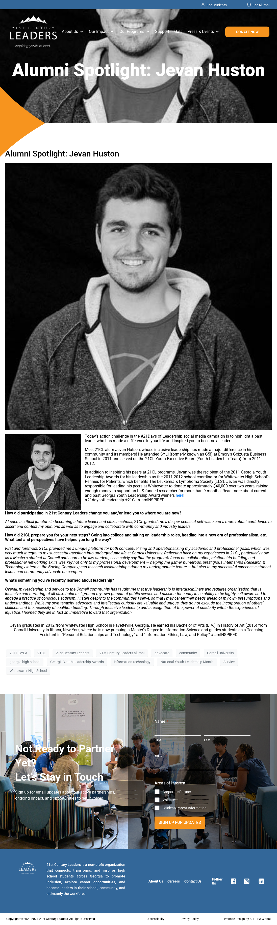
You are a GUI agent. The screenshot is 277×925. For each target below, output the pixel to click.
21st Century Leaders (72, 653)
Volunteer (170, 800)
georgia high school (25, 662)
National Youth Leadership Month (187, 662)
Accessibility (155, 919)
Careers (173, 881)
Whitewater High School (28, 671)
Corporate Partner (177, 792)
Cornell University (220, 653)
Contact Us (193, 881)
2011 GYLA (18, 653)
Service (229, 662)
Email (161, 755)
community (188, 653)
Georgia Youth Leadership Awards (77, 662)
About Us (155, 881)
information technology (132, 662)
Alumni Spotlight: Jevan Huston (62, 154)
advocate (162, 653)
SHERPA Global (260, 919)
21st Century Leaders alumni (121, 653)
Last (207, 740)
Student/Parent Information (185, 808)
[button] (72, 31)
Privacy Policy (189, 919)
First (158, 740)
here (179, 495)
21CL (41, 653)
